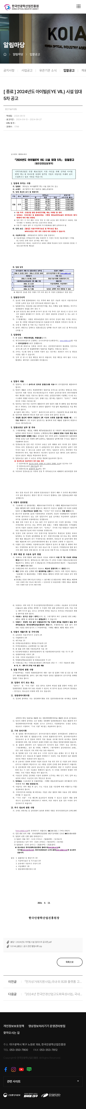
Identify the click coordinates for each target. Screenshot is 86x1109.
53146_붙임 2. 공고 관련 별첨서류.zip (26, 946)
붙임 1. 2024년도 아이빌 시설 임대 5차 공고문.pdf (31, 942)
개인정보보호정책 (13, 1026)
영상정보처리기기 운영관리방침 (46, 1026)
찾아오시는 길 (11, 1032)
